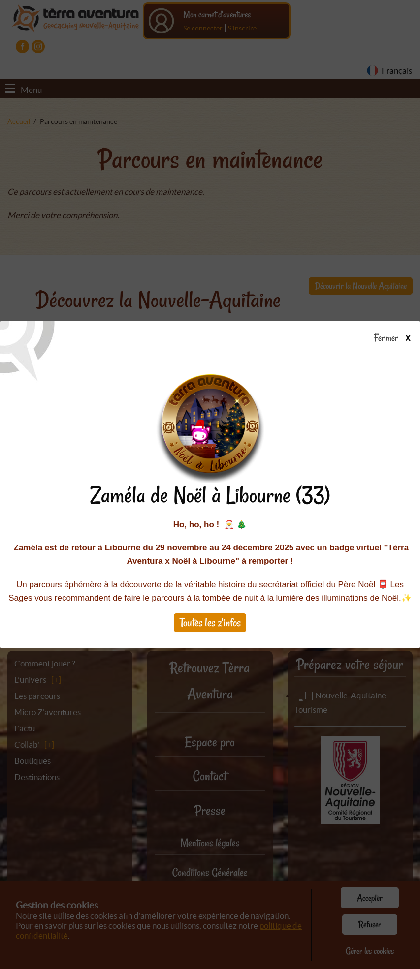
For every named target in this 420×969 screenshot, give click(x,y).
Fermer (396, 338)
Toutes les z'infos (210, 622)
